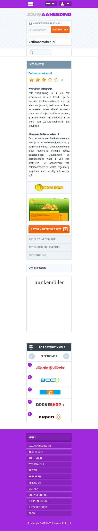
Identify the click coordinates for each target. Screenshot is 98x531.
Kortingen (35, 458)
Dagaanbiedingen (39, 445)
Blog (31, 513)
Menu (32, 437)
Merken (33, 488)
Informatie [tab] (36, 64)
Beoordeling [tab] (37, 255)
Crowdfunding (37, 495)
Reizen (32, 470)
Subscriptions (37, 507)
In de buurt (35, 452)
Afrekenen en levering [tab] (44, 247)
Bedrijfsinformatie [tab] (42, 239)
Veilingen (34, 482)
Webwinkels (36, 464)
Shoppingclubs (38, 501)
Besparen (34, 476)
